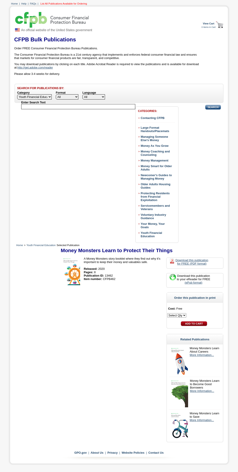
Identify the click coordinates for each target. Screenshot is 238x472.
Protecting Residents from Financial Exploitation (155, 197)
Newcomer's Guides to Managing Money (156, 176)
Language (89, 92)
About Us (97, 452)
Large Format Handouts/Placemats (155, 129)
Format (60, 92)
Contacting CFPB (153, 118)
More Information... (202, 355)
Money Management (154, 160)
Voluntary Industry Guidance (153, 216)
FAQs (33, 3)
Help (23, 3)
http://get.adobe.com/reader (35, 67)
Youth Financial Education (151, 234)
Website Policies (133, 452)
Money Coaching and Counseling (155, 153)
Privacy (112, 452)
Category (23, 92)
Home (14, 3)
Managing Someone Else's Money (154, 138)
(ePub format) (193, 282)
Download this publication (191, 262)
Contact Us (156, 452)
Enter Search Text (33, 102)
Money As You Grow (154, 145)
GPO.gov (80, 452)
